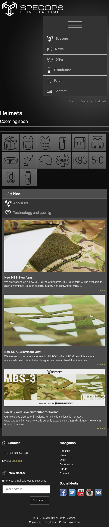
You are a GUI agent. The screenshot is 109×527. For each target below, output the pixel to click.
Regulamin (50, 522)
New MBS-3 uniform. (18, 277)
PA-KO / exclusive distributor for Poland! (31, 412)
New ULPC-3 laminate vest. (22, 352)
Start (72, 101)
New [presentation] (17, 194)
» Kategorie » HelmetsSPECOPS (32, 8)
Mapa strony (35, 522)
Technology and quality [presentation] (32, 213)
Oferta (84, 101)
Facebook (63, 492)
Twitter (72, 492)
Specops (16, 460)
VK (98, 492)
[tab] (54, 194)
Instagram (89, 492)
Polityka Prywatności (69, 522)
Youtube (80, 492)
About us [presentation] (20, 203)
